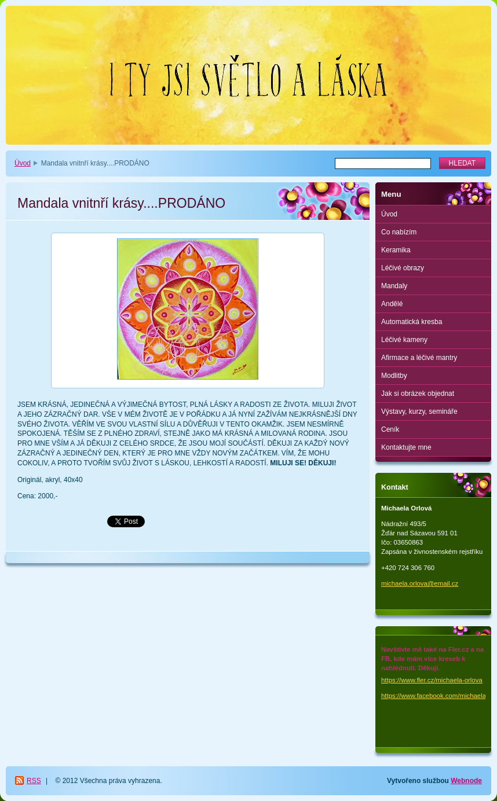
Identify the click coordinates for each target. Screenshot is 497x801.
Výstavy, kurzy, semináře (419, 411)
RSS (34, 781)
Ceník (390, 429)
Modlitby (394, 376)
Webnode (466, 781)
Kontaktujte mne (406, 447)
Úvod (22, 163)
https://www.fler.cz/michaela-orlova (432, 680)
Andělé (392, 304)
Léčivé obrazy (402, 268)
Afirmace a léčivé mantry (419, 358)
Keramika (396, 250)
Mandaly (394, 286)
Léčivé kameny (404, 340)
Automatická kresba (411, 322)
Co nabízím (398, 232)
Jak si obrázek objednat (417, 394)
